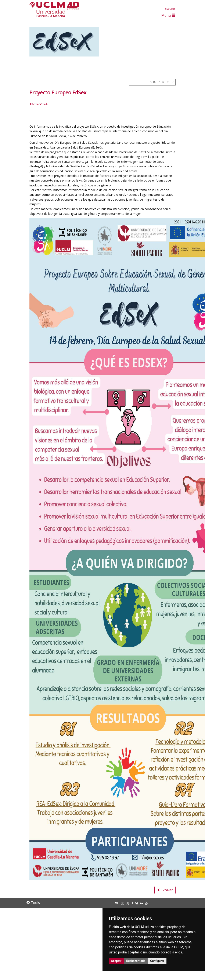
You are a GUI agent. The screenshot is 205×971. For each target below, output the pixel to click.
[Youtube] (147, 903)
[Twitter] (162, 82)
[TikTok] (123, 903)
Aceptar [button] (116, 961)
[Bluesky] (137, 903)
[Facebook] (167, 82)
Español (170, 9)
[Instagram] (117, 903)
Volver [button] (165, 890)
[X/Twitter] (129, 903)
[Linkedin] (172, 82)
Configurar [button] (157, 961)
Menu (168, 15)
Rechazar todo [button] (135, 961)
